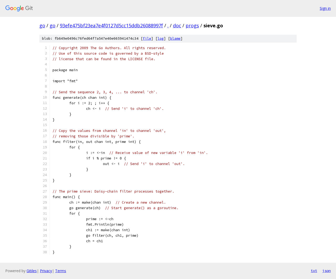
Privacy (46, 270)
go (42, 25)
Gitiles (32, 270)
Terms (60, 270)
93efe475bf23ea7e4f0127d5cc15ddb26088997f (111, 25)
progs (192, 25)
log (161, 38)
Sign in (325, 8)
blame (175, 38)
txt (314, 270)
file (147, 38)
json (326, 270)
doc (177, 25)
